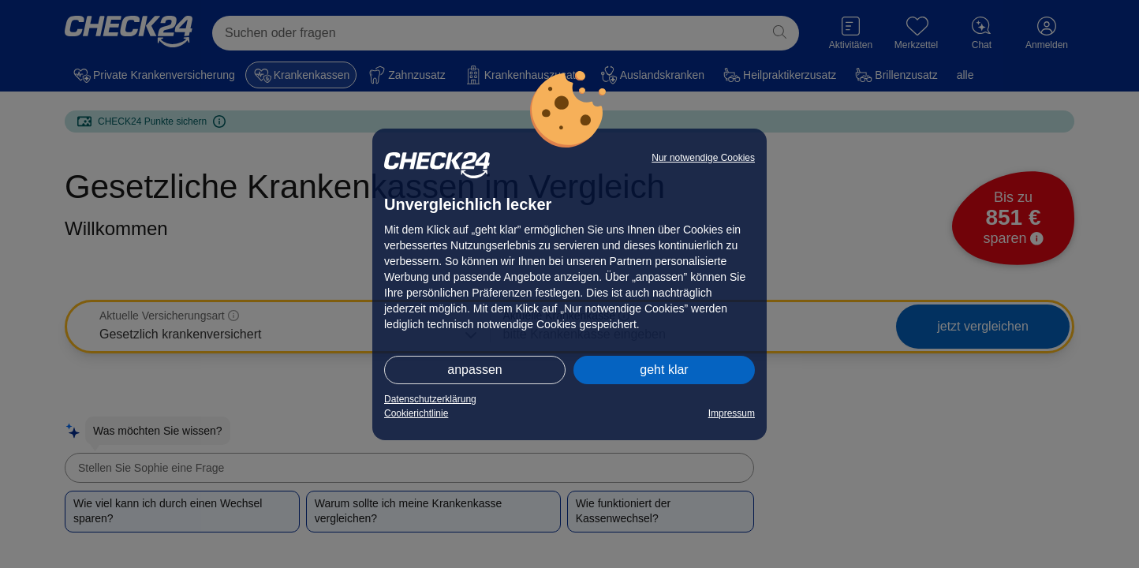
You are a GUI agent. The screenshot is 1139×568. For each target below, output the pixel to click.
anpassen (474, 369)
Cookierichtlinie (416, 413)
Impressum (731, 413)
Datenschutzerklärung (430, 399)
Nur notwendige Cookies (703, 157)
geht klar (664, 369)
